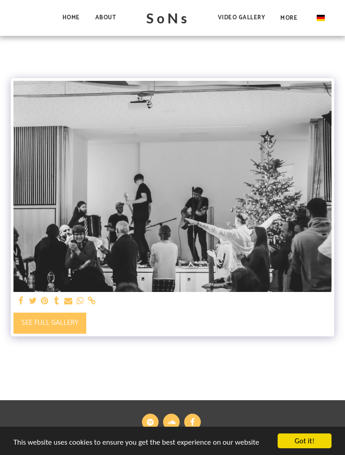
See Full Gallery (50, 322)
